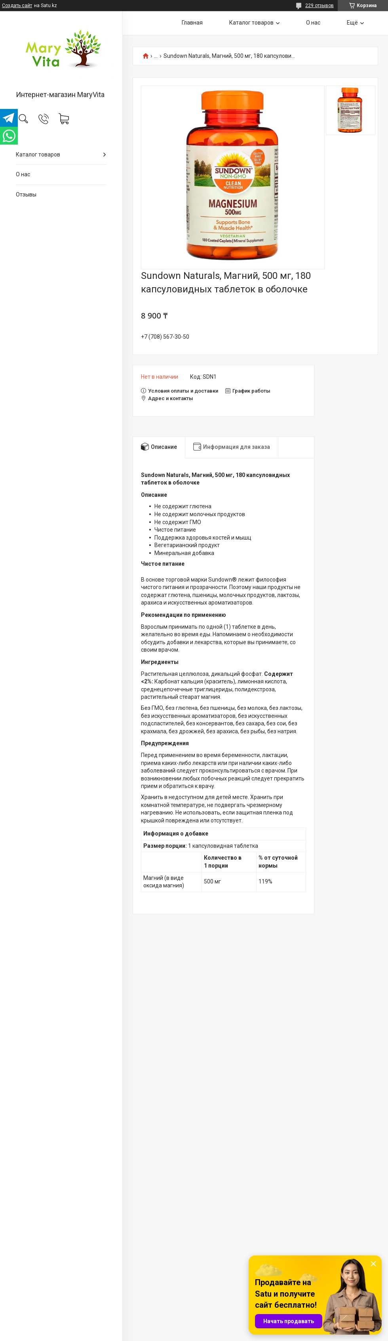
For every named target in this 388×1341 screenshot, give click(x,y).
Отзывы (26, 194)
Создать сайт (17, 5)
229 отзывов (319, 5)
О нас (23, 174)
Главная (192, 22)
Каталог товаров (38, 154)
